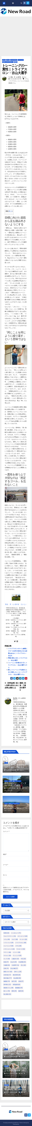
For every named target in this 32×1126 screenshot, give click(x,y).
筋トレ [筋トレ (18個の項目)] (7, 991)
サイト (5, 875)
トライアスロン (14, 59)
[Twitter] (15, 641)
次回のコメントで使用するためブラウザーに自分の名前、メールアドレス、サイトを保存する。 (16, 890)
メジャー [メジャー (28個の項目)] (16, 952)
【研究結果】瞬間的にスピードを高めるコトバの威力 (15, 1032)
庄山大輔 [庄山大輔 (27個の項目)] (14, 968)
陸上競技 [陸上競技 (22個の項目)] (7, 994)
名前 (5, 854)
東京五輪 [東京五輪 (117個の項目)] (8, 978)
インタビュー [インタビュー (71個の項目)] (16, 933)
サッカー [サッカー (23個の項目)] (23, 939)
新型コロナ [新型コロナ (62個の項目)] (8, 971)
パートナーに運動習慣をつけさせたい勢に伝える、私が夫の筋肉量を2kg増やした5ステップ (15, 768)
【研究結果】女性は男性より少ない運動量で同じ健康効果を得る (15, 1070)
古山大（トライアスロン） (14, 803)
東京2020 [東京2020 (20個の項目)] (16, 975)
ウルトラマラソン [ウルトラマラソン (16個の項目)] (10, 936)
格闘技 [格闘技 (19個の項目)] (7, 981)
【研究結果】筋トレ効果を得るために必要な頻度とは (12, 685)
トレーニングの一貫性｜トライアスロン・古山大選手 (14, 69)
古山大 (27, 81)
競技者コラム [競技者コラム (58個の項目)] (8, 987)
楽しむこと (9, 805)
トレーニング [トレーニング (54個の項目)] (8, 946)
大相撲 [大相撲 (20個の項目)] (7, 965)
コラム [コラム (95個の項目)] (7, 939)
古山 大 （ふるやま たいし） (18, 77)
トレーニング (20, 59)
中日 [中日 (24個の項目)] (23, 958)
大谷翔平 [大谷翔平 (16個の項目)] (15, 965)
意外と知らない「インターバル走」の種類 (15, 784)
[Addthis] (17, 641)
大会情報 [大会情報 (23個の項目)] (22, 962)
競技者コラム (12, 83)
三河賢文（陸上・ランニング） (15, 781)
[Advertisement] (16, 33)
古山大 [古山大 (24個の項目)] (13, 962)
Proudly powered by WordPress (11, 1122)
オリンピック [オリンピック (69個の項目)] (22, 936)
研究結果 (6, 1028)
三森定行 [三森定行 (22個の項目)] (15, 958)
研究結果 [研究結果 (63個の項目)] (16, 984)
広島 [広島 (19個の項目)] (6, 968)
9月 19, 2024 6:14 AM (11, 1092)
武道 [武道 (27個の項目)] (21, 981)
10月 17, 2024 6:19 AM (12, 1035)
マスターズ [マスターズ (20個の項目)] (20, 949)
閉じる (10, 211)
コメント (6, 831)
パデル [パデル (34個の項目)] (18, 946)
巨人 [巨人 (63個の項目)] (23, 965)
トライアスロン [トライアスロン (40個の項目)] (20, 942)
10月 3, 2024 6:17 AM (11, 1073)
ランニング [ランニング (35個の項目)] (17, 955)
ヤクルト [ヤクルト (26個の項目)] (7, 955)
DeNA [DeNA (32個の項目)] (6, 933)
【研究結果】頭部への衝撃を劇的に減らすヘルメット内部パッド (15, 1089)
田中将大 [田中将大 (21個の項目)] (7, 984)
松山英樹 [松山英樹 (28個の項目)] (17, 978)
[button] (21, 3)
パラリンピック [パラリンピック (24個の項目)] (9, 949)
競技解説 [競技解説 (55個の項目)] (19, 987)
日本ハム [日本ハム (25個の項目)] (17, 971)
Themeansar (16, 1124)
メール (5, 865)
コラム (4, 59)
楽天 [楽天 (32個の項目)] (14, 981)
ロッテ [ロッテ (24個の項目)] (7, 958)
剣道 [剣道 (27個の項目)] (6, 962)
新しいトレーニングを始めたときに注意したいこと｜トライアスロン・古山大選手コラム (17, 672)
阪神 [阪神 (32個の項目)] (21, 991)
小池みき (20, 770)
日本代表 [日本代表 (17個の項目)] (7, 975)
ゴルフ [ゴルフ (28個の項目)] (15, 939)
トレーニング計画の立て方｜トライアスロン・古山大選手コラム (17, 665)
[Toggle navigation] (13, 3)
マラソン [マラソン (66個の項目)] (7, 952)
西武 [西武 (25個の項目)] (14, 991)
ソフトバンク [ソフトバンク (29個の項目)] (8, 942)
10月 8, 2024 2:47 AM (11, 1056)
